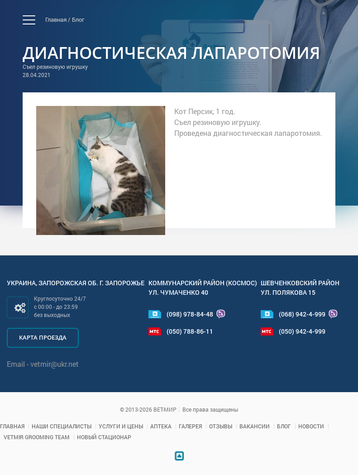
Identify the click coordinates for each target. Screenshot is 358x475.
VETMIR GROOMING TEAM (37, 437)
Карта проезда (43, 337)
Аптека (161, 426)
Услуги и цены (121, 426)
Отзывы (220, 426)
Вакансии (254, 426)
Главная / (57, 19)
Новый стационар (104, 437)
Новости (311, 426)
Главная (12, 426)
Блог (78, 19)
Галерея (190, 426)
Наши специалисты (61, 426)
